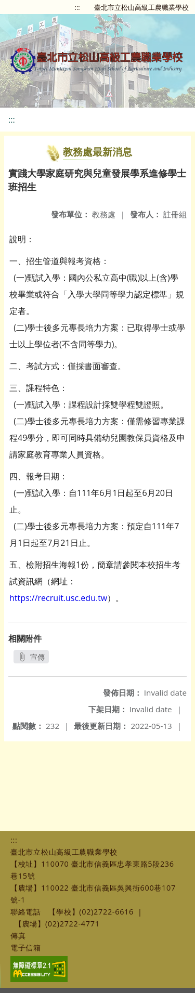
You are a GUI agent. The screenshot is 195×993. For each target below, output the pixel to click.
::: (77, 7)
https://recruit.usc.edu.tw (58, 598)
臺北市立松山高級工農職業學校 (141, 7)
